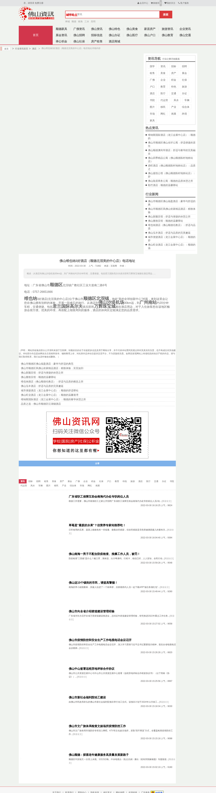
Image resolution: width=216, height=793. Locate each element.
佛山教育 (167, 35)
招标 (173, 66)
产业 (173, 106)
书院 (152, 100)
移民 (162, 106)
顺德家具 (61, 28)
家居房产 (149, 28)
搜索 (165, 14)
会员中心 (142, 3)
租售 (152, 73)
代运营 (164, 100)
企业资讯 (185, 28)
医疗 (162, 93)
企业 (162, 79)
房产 (173, 73)
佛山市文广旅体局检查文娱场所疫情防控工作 (97, 726)
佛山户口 (149, 35)
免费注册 (39, 3)
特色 (173, 86)
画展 (173, 113)
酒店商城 (114, 41)
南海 (80, 21)
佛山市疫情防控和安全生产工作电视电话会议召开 (100, 640)
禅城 (67, 21)
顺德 (74, 21)
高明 (93, 21)
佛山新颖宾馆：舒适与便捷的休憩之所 (169, 216)
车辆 (186, 100)
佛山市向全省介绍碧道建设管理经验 (91, 611)
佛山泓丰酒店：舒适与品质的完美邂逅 (169, 232)
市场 (152, 113)
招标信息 (96, 35)
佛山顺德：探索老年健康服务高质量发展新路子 (99, 754)
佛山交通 (185, 35)
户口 (152, 86)
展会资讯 (61, 35)
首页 (36, 35)
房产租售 (96, 41)
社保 (184, 79)
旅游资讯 (167, 28)
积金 (173, 79)
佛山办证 (114, 35)
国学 (152, 66)
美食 (162, 73)
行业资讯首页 (20, 49)
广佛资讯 (79, 28)
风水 (176, 100)
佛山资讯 (96, 28)
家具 (152, 120)
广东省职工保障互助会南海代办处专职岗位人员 (99, 496)
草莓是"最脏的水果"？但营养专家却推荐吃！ (97, 525)
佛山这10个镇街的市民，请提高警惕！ (93, 582)
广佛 (152, 79)
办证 (184, 93)
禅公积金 (61, 41)
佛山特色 (114, 28)
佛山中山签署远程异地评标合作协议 (91, 668)
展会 (184, 73)
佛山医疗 (132, 35)
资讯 (162, 66)
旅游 (184, 86)
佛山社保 (79, 41)
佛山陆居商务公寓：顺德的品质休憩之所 (170, 180)
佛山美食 (132, 28)
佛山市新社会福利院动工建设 (87, 697)
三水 (86, 21)
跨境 (184, 113)
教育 (162, 86)
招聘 (184, 66)
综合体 (185, 106)
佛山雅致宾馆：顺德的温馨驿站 (165, 220)
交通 (173, 93)
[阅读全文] (167, 501)
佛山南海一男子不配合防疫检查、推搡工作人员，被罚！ (104, 553)
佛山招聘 (79, 35)
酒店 (32, 49)
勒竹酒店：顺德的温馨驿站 (163, 185)
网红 (162, 113)
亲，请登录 (29, 3)
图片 (152, 106)
